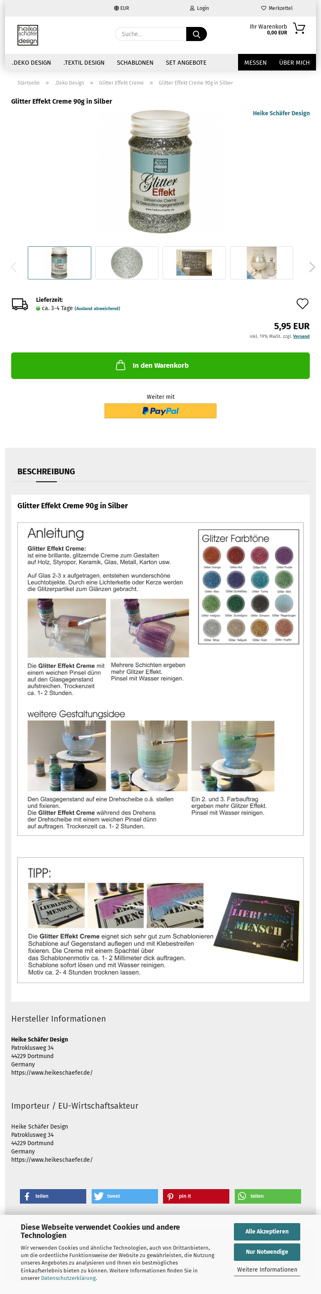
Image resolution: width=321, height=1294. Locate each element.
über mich (294, 62)
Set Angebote (186, 62)
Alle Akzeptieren (267, 1231)
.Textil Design (84, 62)
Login (199, 8)
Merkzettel (277, 8)
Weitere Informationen (267, 1269)
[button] (310, 267)
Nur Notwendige (267, 1251)
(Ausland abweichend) (97, 308)
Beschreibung (46, 471)
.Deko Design (31, 62)
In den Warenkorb (151, 364)
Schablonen (135, 62)
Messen (255, 62)
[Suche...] (196, 34)
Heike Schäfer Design (281, 113)
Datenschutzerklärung (68, 1278)
